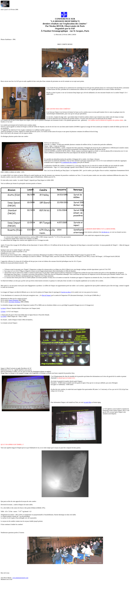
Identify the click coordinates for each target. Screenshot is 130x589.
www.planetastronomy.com (20, 578)
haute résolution (13, 300)
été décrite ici (105, 232)
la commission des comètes (69, 162)
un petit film (87, 402)
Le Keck (3, 308)
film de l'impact (46, 295)
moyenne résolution (14, 302)
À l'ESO (3, 311)
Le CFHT (3, 316)
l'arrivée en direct (66, 292)
